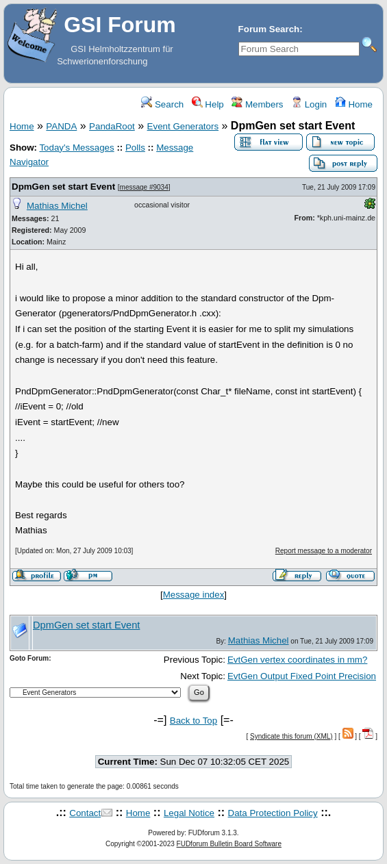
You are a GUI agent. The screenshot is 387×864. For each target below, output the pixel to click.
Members (257, 104)
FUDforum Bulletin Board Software (229, 844)
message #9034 (144, 187)
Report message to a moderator (323, 551)
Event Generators (183, 126)
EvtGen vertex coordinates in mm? (297, 660)
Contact (85, 813)
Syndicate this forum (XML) (291, 736)
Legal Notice (189, 813)
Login (309, 104)
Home (354, 104)
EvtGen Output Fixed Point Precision (301, 676)
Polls (135, 147)
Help (208, 104)
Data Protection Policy (273, 813)
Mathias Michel (57, 206)
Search (162, 104)
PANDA (61, 126)
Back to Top (193, 720)
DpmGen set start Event (63, 186)
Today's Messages (76, 147)
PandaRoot (112, 126)
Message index (194, 594)
